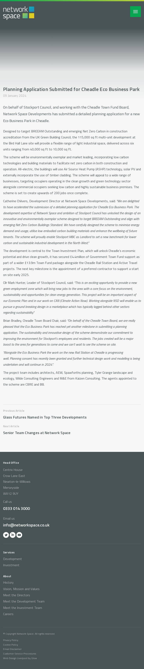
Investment (11, 565)
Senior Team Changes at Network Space (37, 433)
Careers (8, 613)
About (7, 576)
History (8, 582)
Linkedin (13, 535)
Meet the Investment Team (22, 607)
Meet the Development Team (24, 601)
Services (9, 552)
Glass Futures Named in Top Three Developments (45, 417)
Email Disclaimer (12, 649)
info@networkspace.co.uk (26, 525)
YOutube (19, 535)
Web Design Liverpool (15, 658)
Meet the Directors (16, 595)
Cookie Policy (10, 645)
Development (12, 558)
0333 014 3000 (16, 508)
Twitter (6, 535)
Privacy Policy (10, 640)
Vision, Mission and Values (21, 588)
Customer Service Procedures (19, 654)
